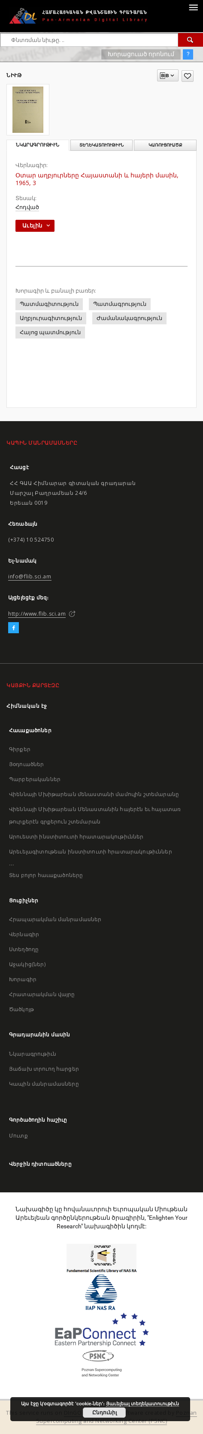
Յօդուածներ (26, 764)
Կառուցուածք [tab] (165, 145)
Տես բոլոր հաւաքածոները (46, 875)
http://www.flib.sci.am (37, 613)
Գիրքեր (19, 749)
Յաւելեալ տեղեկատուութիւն (142, 1403)
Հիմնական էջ (26, 706)
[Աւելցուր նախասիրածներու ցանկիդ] (188, 76)
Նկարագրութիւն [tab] (37, 145)
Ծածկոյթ (21, 1009)
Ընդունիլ (104, 1413)
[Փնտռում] (190, 40)
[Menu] (193, 7)
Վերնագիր (24, 934)
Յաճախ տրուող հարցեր (44, 1068)
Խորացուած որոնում (141, 54)
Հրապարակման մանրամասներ (55, 919)
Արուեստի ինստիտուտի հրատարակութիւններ (76, 836)
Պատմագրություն (119, 304)
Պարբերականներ (35, 779)
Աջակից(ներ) (27, 964)
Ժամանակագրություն (129, 318)
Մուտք (18, 1135)
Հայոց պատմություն (50, 332)
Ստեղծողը (24, 949)
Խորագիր (22, 979)
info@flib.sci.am (30, 576)
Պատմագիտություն (49, 304)
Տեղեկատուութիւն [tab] (101, 145)
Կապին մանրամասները (44, 1083)
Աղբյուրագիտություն (51, 318)
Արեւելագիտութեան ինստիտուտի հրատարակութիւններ (90, 851)
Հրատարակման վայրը (42, 994)
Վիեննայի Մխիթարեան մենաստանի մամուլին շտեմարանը (94, 794)
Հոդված (27, 207)
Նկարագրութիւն (32, 1053)
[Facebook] (13, 628)
